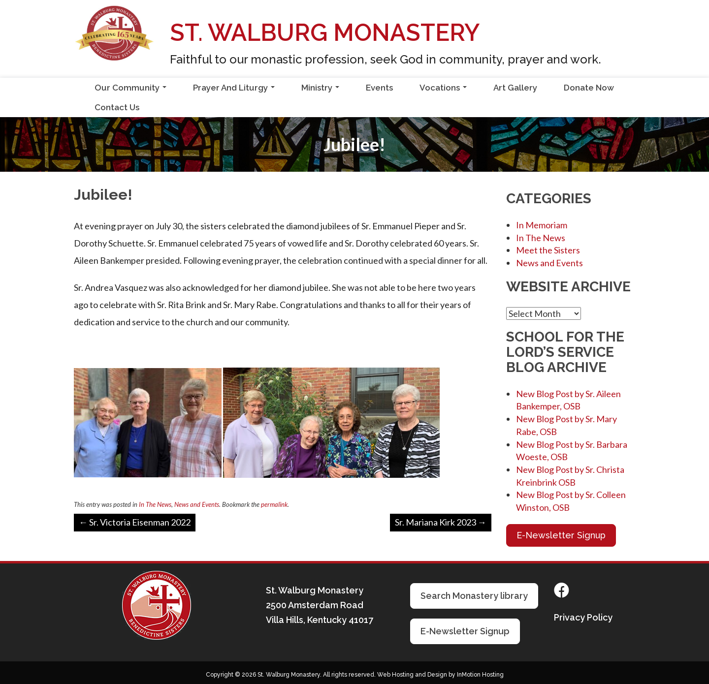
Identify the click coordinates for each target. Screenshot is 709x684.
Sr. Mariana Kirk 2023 (440, 522)
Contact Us (117, 107)
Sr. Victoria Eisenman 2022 (135, 522)
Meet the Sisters (548, 250)
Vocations (445, 90)
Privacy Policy (583, 617)
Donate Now (589, 88)
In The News (155, 504)
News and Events (196, 504)
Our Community (132, 90)
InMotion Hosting (480, 674)
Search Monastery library (474, 596)
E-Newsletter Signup (561, 535)
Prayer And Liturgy (236, 90)
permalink (274, 504)
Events (379, 88)
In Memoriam (541, 224)
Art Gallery (515, 88)
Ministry (322, 90)
